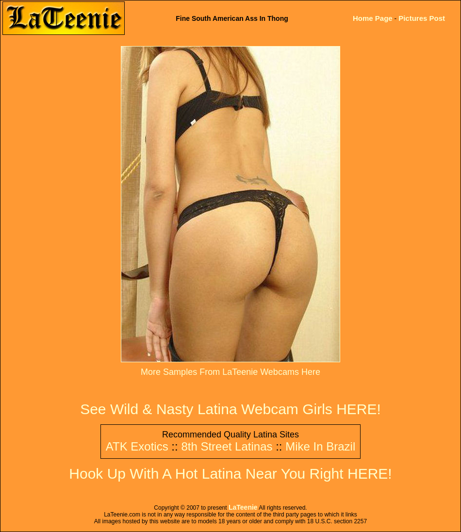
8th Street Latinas (226, 446)
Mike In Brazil (320, 446)
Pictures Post (421, 18)
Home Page (373, 18)
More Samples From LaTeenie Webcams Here (230, 372)
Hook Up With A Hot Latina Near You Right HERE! (230, 474)
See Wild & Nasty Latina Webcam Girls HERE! (230, 409)
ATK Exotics (137, 446)
